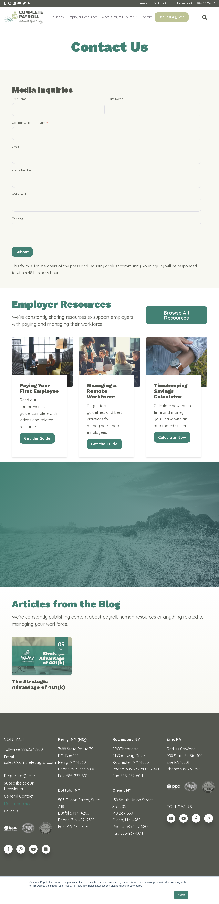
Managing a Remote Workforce (101, 400)
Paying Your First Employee (39, 397)
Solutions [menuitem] (57, 17)
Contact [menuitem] (147, 17)
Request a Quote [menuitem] (172, 17)
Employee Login (182, 3)
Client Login (159, 3)
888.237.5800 (206, 3)
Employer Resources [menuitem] (83, 17)
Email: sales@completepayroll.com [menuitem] (28, 759)
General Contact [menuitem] (19, 796)
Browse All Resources (176, 315)
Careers (142, 3)
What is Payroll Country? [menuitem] (119, 17)
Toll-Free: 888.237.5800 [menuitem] (23, 749)
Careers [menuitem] (11, 811)
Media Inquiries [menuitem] (17, 803)
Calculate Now (172, 446)
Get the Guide (37, 447)
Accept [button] (181, 895)
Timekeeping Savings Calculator (171, 400)
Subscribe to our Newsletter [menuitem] (19, 786)
